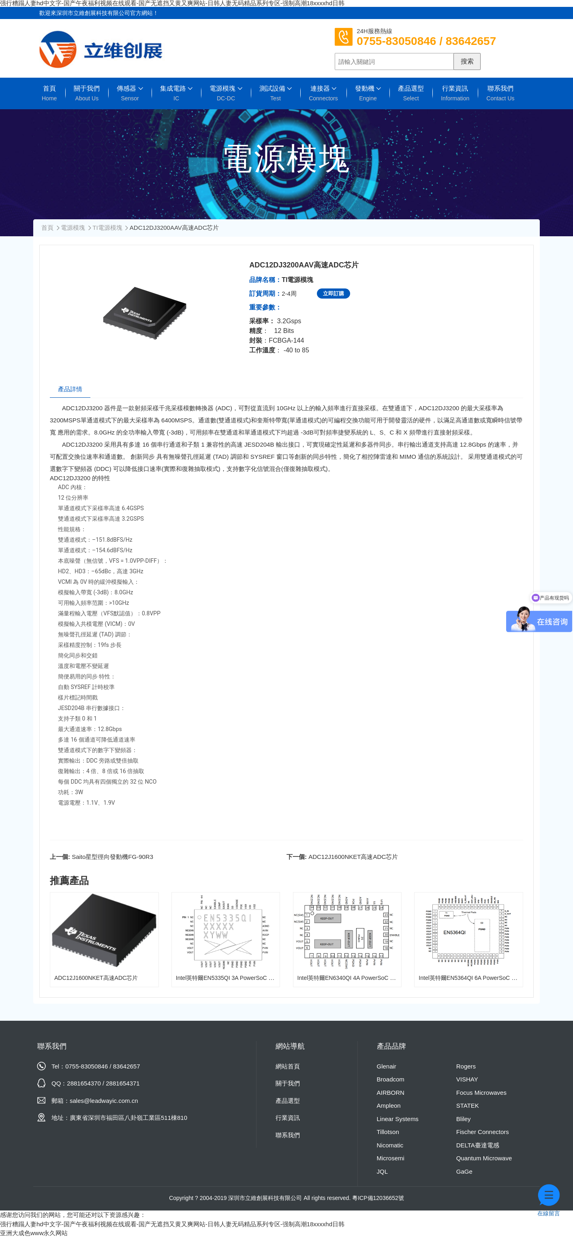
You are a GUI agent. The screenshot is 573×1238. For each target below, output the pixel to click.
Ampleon (389, 1105)
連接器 (323, 93)
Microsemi (390, 1158)
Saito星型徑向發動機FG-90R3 (112, 856)
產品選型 (411, 93)
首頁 (49, 93)
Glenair (386, 1066)
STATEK (467, 1105)
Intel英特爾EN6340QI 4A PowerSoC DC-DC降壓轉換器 (367, 978)
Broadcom (390, 1079)
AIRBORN (390, 1092)
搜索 (467, 61)
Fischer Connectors (482, 1131)
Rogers (466, 1066)
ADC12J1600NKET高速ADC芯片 (353, 856)
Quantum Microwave (484, 1158)
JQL (382, 1171)
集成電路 (176, 93)
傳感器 (130, 93)
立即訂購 (333, 293)
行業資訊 (455, 93)
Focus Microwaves (481, 1092)
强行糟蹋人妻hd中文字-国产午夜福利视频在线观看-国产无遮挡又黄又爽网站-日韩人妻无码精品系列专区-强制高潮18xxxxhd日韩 (172, 1224)
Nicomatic (390, 1145)
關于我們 (87, 93)
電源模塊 (226, 93)
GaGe (464, 1171)
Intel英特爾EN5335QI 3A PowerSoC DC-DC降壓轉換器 (245, 978)
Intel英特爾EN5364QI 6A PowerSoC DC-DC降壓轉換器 (488, 978)
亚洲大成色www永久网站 (34, 1233)
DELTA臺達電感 (477, 1145)
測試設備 (275, 93)
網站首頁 (288, 1066)
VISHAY (467, 1079)
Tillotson (388, 1131)
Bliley (463, 1118)
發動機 (368, 93)
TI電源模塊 (107, 227)
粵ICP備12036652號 (378, 1198)
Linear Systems (398, 1118)
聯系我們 (500, 93)
